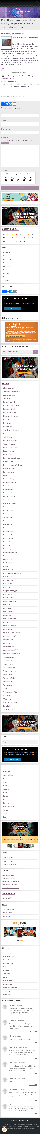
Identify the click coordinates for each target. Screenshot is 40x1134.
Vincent (5, 813)
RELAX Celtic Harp (27, 48)
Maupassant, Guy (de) (10, 591)
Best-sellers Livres (8, 875)
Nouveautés (7, 916)
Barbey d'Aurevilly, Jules (11, 405)
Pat (4, 817)
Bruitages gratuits (9, 956)
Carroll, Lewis (7, 426)
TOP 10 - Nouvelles (9, 865)
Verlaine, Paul (7, 681)
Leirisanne (6, 796)
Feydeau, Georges (9, 479)
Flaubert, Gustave (9, 486)
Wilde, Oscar (7, 699)
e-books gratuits (8, 963)
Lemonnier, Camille (9, 549)
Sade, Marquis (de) (9, 636)
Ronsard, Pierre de (9, 626)
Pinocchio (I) (7, 898)
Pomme (6, 803)
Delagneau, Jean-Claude (11, 458)
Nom (2, 112)
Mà (4, 799)
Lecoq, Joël (7, 545)
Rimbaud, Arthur (8, 622)
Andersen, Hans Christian (11, 391)
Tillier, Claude (7, 660)
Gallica (5, 967)
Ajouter (20, 188)
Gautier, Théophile (9, 496)
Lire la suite (33, 1016)
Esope (5, 475)
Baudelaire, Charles (9, 409)
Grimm (5, 507)
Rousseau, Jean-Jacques (11, 633)
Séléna (5, 810)
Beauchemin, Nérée (10, 412)
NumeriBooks (7, 981)
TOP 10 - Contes (8, 861)
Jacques (6, 789)
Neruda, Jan (7, 605)
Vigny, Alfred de (8, 688)
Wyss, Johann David (10, 702)
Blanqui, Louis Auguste (11, 416)
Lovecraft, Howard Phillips (12, 573)
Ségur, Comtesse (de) (10, 650)
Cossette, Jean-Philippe (11, 447)
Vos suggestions (8, 909)
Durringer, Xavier (8, 472)
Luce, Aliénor (7, 577)
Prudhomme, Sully (9, 619)
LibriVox (6, 977)
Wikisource (7, 995)
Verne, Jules (7, 685)
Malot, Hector (7, 584)
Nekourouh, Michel (9, 601)
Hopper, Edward (8, 510)
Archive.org (7, 953)
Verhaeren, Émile (9, 678)
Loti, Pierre (6, 566)
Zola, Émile (7, 706)
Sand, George (7, 643)
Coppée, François (9, 444)
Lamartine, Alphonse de (11, 535)
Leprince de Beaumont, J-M (12, 552)
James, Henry (8, 517)
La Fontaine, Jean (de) (10, 528)
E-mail (3, 121)
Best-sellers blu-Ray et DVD (11, 881)
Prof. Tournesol (8, 806)
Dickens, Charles (8, 461)
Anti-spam (4, 170)
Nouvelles (6, 263)
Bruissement (7, 771)
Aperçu (5, 143)
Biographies (7, 252)
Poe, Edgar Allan (8, 612)
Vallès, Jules (7, 674)
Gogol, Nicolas (8, 500)
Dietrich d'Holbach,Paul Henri (13, 465)
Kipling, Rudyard (8, 524)
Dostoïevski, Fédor (9, 468)
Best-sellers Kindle (8, 878)
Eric (4, 778)
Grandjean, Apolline (9, 503)
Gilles (5, 782)
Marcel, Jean (7, 587)
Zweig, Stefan (8, 709)
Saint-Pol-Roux (8, 640)
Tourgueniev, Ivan (9, 667)
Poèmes (6, 270)
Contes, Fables (8, 259)
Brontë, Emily (7, 423)
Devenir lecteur (8, 913)
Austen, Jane (7, 398)
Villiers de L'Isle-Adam (10, 692)
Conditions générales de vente (20, 1120)
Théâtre (6, 280)
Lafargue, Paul (8, 531)
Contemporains (8, 256)
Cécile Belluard (8, 775)
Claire (5, 785)
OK (36, 352)
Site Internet (5, 129)
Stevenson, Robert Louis (11, 654)
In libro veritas (8, 970)
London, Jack (7, 563)
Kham (5, 521)
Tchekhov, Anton (9, 657)
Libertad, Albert (8, 559)
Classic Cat (7, 960)
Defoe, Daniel (7, 454)
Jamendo (6, 974)
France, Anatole (8, 493)
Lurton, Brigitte (8, 580)
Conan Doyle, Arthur (10, 440)
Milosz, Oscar (7, 594)
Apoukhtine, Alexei (9, 395)
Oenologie (6, 266)
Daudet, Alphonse (9, 451)
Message (4, 137)
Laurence (6, 792)
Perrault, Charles (9, 608)
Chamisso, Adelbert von (11, 430)
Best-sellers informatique (10, 888)
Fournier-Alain (8, 489)
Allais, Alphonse (8, 388)
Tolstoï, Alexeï (8, 664)
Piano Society (7, 984)
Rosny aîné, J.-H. (8, 629)
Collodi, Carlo (7, 437)
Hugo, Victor (7, 514)
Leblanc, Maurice (9, 542)
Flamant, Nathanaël (9, 482)
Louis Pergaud (8, 570)
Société (5, 277)
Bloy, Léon (6, 419)
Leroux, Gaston (8, 556)
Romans (6, 273)
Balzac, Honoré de (9, 402)
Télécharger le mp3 (13, 76)
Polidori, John (7, 615)
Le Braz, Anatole (8, 538)
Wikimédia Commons (10, 988)
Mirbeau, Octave (8, 598)
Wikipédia (6, 695)
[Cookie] (4, 1129)
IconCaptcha (18, 183)
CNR (4, 433)
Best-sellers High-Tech (9, 885)
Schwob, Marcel (8, 647)
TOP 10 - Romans (9, 858)
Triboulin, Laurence (9, 671)
